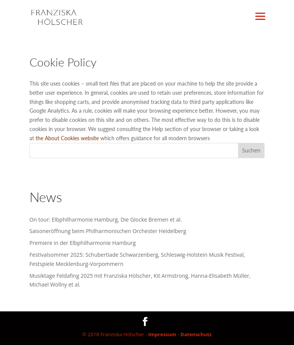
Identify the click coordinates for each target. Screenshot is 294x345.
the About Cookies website (67, 138)
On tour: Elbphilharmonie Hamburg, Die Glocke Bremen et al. (105, 219)
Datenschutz (196, 334)
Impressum (162, 334)
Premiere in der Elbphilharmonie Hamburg (82, 242)
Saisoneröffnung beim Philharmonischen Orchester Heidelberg (107, 231)
